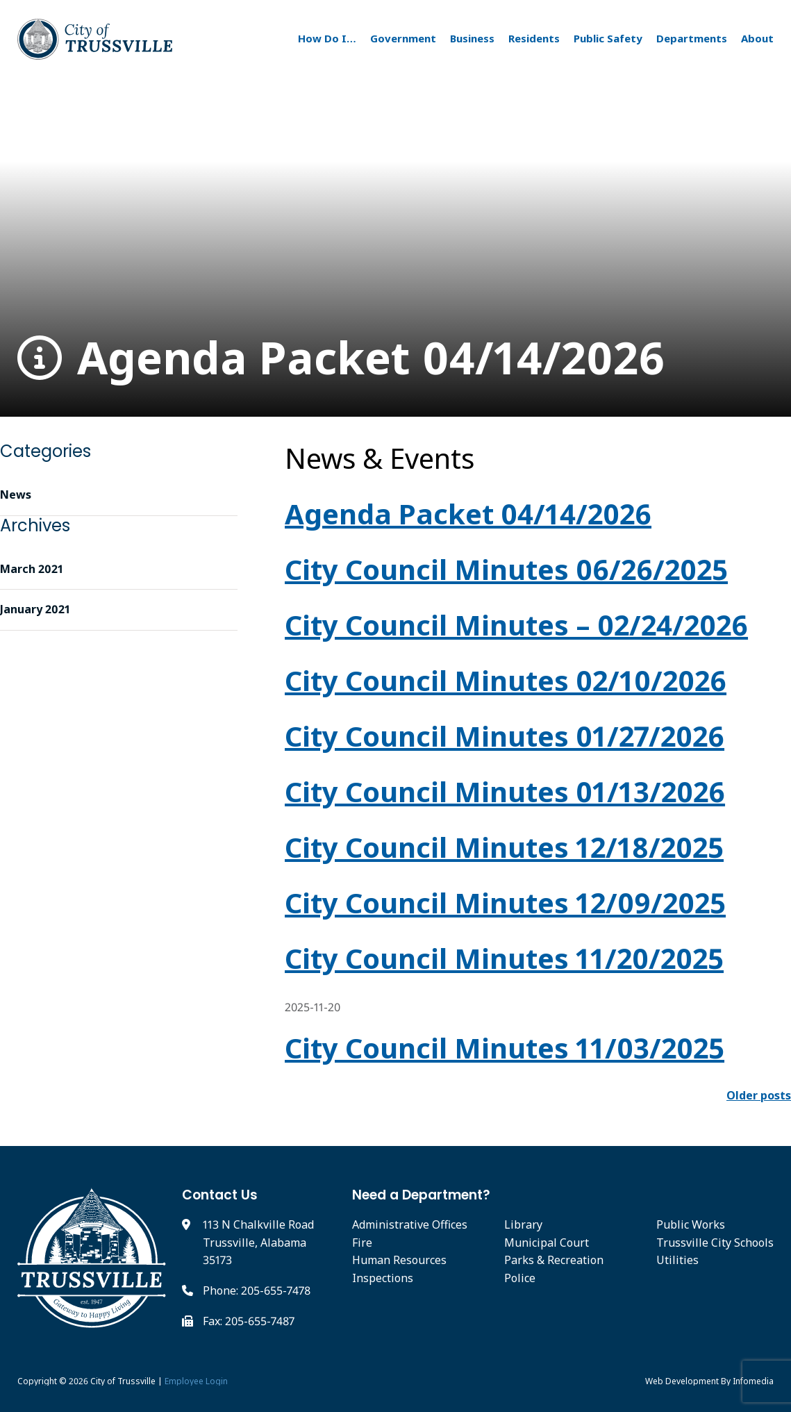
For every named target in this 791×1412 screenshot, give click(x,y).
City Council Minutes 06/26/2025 (506, 569)
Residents (534, 38)
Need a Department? (421, 1195)
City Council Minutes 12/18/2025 (504, 847)
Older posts (758, 1095)
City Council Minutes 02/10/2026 (505, 680)
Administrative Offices (409, 1224)
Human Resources (399, 1260)
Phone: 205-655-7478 (256, 1290)
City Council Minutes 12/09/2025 (505, 902)
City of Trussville (123, 1381)
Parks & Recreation (553, 1260)
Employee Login (196, 1381)
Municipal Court (546, 1242)
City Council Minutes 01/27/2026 (504, 736)
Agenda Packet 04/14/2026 (341, 358)
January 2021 (35, 609)
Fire (362, 1242)
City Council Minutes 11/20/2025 (504, 958)
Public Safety (608, 38)
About (757, 38)
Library (523, 1224)
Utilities (677, 1260)
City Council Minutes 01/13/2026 (505, 791)
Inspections (382, 1278)
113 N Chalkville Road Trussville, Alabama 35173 (258, 1242)
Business (472, 38)
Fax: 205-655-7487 (248, 1321)
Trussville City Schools (715, 1242)
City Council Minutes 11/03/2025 (504, 1048)
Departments (691, 38)
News (15, 494)
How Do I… (327, 38)
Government (403, 38)
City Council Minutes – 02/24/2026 (516, 625)
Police (519, 1278)
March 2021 (31, 568)
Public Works (690, 1224)
